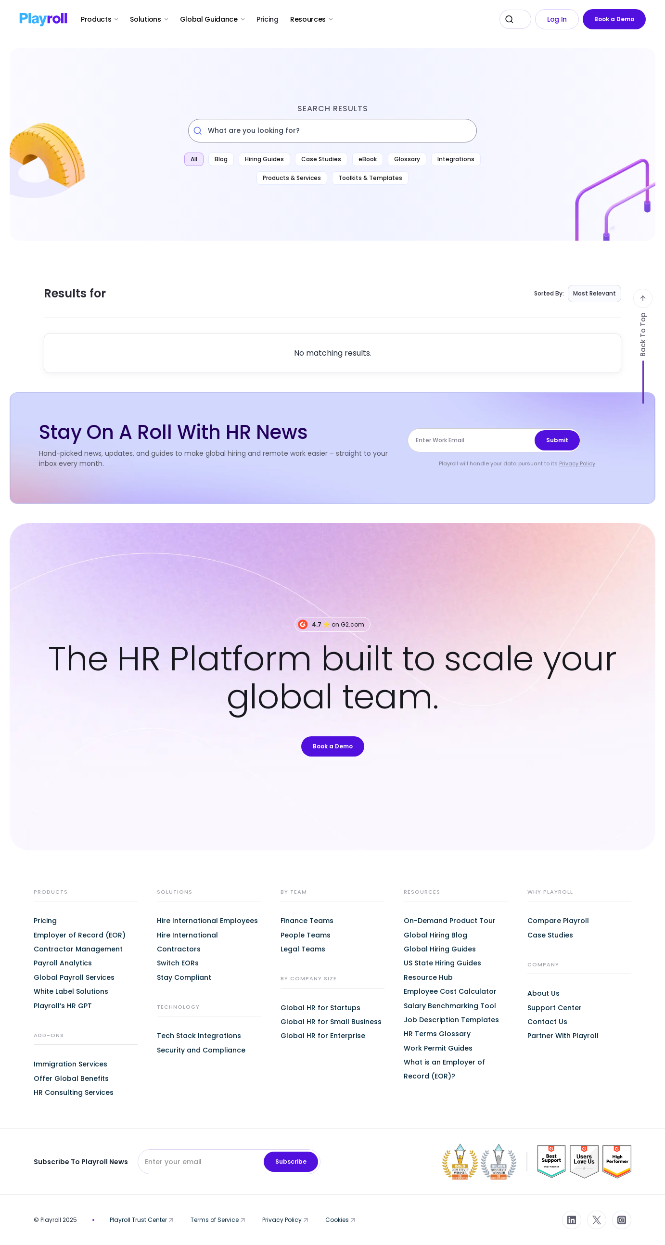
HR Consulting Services (74, 1092)
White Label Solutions (71, 991)
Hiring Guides (264, 159)
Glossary (407, 159)
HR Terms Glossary (437, 1034)
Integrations (455, 159)
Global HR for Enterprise (323, 1035)
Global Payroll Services (74, 977)
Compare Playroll (558, 920)
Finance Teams (307, 920)
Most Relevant (594, 293)
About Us (543, 993)
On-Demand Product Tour (450, 920)
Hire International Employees (207, 920)
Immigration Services (70, 1064)
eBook (367, 159)
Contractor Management (78, 949)
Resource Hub (428, 977)
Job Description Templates (451, 1020)
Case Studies (321, 159)
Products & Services (292, 178)
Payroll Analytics (63, 963)
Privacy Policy (577, 463)
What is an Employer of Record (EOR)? (444, 1069)
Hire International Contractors (187, 942)
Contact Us (547, 1022)
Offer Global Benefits (71, 1078)
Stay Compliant (184, 977)
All (194, 159)
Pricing (267, 19)
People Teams (306, 935)
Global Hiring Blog (435, 935)
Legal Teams (303, 949)
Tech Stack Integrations (199, 1035)
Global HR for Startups (320, 1008)
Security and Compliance (201, 1050)
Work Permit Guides (438, 1048)
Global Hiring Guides (440, 949)
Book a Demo (614, 19)
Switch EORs (178, 963)
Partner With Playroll (563, 1035)
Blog (221, 159)
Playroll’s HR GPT (63, 1006)
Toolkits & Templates (370, 178)
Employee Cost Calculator (450, 991)
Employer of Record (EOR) (80, 935)
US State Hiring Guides (442, 963)
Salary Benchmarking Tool (450, 1006)
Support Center (554, 1008)
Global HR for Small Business (331, 1022)
